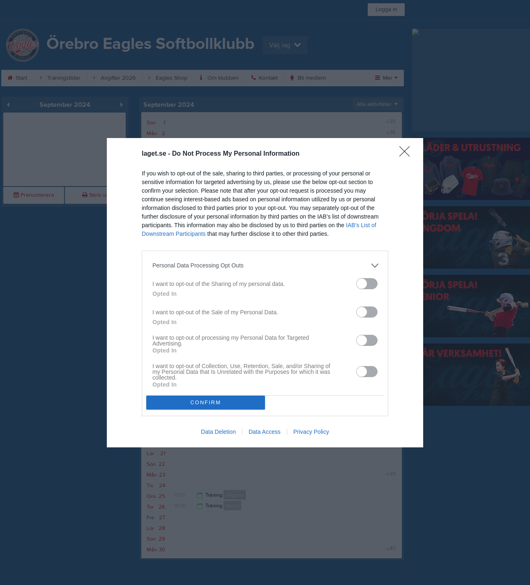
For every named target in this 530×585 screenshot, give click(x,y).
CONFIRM (205, 402)
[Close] (407, 154)
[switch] (367, 283)
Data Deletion (218, 431)
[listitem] (265, 265)
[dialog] (265, 292)
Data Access (265, 431)
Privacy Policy (311, 431)
